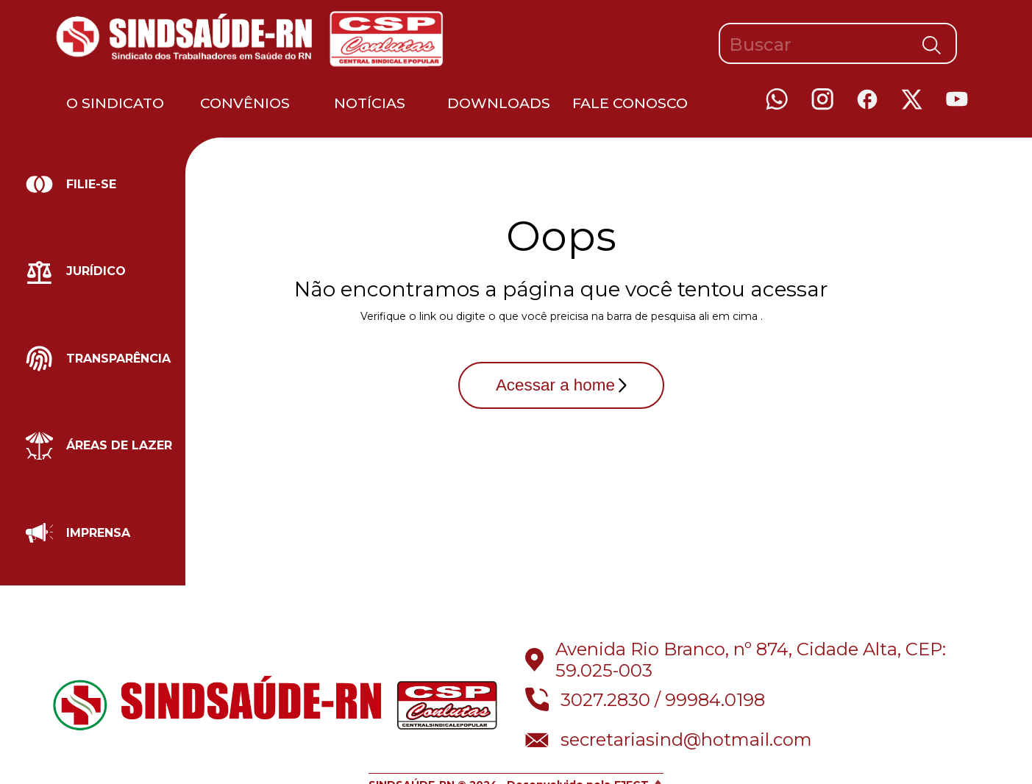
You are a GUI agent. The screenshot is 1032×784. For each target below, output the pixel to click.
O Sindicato (115, 103)
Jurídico (96, 271)
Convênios (245, 103)
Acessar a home (561, 385)
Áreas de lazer (119, 445)
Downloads (498, 103)
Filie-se (91, 184)
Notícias (369, 103)
